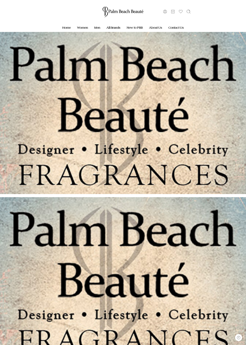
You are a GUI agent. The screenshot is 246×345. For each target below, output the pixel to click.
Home (66, 27)
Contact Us (176, 27)
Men (97, 27)
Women (82, 27)
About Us (155, 27)
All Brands (113, 27)
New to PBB (135, 27)
